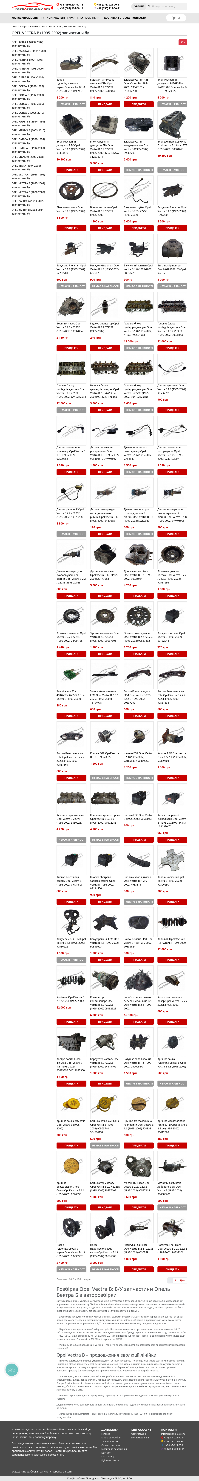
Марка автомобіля (25, 18)
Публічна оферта (110, 1460)
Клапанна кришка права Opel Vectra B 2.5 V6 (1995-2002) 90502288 (105, 818)
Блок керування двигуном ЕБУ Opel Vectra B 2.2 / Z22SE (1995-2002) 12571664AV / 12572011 (104, 149)
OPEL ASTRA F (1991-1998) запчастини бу (27, 61)
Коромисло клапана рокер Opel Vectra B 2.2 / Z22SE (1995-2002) (172, 1000)
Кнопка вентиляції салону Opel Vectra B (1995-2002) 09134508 (69, 880)
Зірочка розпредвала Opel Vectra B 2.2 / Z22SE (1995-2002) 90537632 (138, 636)
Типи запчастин (53, 18)
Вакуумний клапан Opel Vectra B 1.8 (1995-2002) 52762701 (71, 269)
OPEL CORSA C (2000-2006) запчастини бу (28, 105)
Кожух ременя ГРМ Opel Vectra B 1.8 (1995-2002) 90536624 (138, 942)
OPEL (43, 26)
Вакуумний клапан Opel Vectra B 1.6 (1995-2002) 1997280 (172, 211)
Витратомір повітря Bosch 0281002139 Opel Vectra (171, 269)
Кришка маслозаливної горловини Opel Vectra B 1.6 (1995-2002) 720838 (139, 1124)
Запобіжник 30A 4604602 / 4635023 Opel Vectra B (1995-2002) (71, 695)
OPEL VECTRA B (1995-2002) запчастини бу (28, 185)
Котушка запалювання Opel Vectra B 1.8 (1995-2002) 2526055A (138, 1062)
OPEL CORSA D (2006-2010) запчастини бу (28, 114)
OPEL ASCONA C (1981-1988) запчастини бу (29, 52)
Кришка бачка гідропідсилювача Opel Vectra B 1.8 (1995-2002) (171, 1062)
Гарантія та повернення (84, 18)
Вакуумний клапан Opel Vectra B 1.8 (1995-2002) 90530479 (138, 269)
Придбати (105, 104)
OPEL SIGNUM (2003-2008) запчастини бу (28, 158)
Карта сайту (107, 1456)
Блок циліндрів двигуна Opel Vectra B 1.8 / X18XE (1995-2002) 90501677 (172, 145)
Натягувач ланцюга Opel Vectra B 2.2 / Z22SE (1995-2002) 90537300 (172, 1248)
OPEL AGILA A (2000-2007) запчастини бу (27, 44)
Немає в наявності (72, 104)
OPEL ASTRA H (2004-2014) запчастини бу (28, 79)
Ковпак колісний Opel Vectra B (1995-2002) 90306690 (170, 880)
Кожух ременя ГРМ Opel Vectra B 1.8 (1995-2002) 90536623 (104, 942)
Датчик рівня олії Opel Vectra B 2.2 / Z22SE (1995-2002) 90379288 (70, 513)
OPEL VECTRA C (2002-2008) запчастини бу (28, 194)
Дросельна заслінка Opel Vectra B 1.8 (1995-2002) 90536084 (138, 574)
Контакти (139, 18)
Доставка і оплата (117, 18)
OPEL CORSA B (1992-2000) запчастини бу (28, 97)
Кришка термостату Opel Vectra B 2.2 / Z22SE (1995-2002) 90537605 (105, 1186)
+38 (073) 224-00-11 (107, 4)
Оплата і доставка (110, 1445)
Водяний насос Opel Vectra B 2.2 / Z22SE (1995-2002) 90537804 (69, 327)
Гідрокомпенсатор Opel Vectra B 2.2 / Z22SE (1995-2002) (104, 327)
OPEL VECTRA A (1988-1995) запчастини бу (28, 176)
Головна (15, 26)
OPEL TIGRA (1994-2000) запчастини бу (26, 167)
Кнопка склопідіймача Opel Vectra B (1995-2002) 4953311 (137, 880)
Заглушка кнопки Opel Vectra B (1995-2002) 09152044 (171, 636)
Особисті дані (138, 1433)
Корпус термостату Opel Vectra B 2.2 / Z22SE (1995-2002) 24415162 (104, 1062)
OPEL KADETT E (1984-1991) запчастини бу (28, 123)
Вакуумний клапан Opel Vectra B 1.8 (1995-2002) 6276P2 (104, 269)
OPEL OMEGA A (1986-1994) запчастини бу (28, 141)
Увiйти (139, 6)
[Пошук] (166, 6)
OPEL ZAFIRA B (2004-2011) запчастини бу (28, 211)
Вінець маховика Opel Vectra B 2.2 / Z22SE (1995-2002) (103, 211)
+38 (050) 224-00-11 (70, 4)
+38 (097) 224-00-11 (70, 8)
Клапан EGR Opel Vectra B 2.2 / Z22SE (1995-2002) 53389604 (172, 757)
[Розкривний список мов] (180, 17)
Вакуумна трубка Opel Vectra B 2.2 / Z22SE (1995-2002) (137, 211)
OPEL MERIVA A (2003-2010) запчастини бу (28, 132)
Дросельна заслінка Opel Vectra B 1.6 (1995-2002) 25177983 (104, 574)
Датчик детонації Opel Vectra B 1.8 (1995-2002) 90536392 (171, 389)
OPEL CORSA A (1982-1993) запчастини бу (28, 88)
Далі (182, 1280)
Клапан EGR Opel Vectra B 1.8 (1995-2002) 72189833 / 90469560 (138, 757)
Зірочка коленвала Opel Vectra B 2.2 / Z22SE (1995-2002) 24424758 (71, 636)
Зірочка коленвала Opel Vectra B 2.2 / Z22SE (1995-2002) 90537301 (104, 636)
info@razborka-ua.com (173, 1433)
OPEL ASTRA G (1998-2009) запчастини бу (28, 70)
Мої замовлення (140, 1437)
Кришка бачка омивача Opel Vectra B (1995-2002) (71, 1124)
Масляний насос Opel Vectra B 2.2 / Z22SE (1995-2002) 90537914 (137, 1186)
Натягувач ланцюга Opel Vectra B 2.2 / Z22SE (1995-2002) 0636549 (138, 1248)
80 (182, 42)
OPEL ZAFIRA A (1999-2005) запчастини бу (28, 203)
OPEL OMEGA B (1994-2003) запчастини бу (28, 150)
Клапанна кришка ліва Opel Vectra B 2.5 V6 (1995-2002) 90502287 (70, 818)
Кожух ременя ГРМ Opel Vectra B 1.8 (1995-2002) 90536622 (71, 942)
